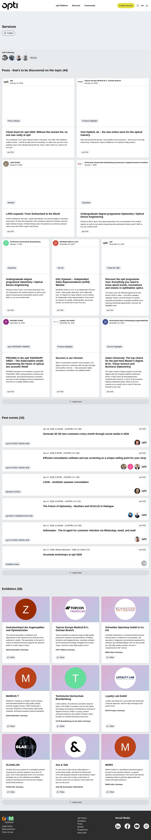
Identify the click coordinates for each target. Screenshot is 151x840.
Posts (80, 824)
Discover (76, 5)
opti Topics (82, 818)
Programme (83, 830)
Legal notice (7, 826)
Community (89, 5)
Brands (81, 827)
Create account (126, 5)
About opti (82, 833)
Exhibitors (82, 821)
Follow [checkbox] (11, 657)
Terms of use (7, 832)
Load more (75, 402)
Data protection (8, 829)
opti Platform (62, 5)
